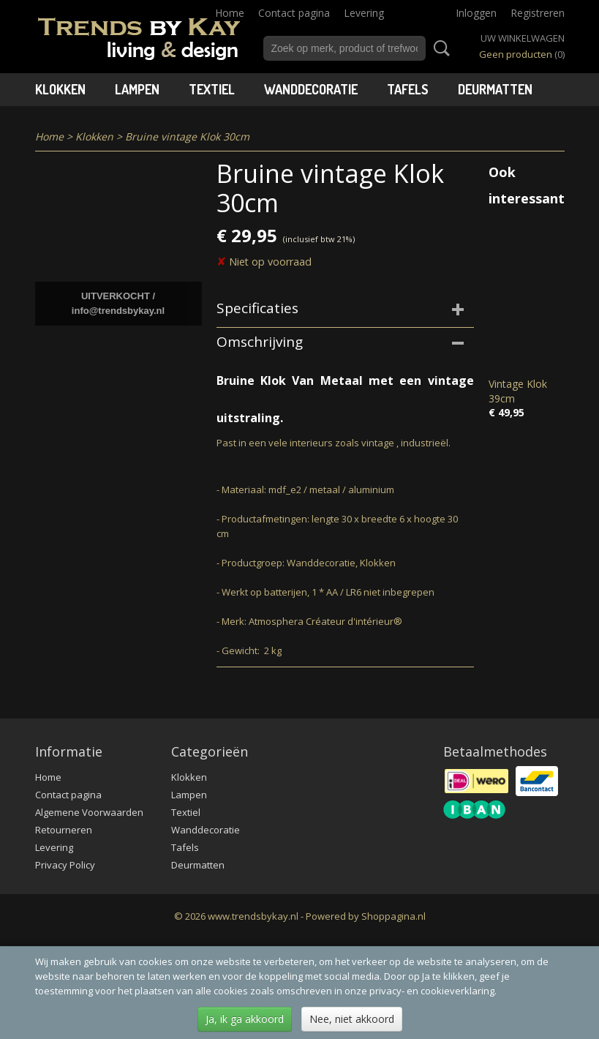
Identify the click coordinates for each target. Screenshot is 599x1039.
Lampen (137, 89)
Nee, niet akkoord (351, 1019)
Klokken (60, 89)
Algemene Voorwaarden (89, 812)
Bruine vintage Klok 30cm (187, 136)
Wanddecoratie (311, 89)
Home (229, 13)
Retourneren (63, 829)
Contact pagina (294, 13)
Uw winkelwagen (523, 38)
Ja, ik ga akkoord (245, 1019)
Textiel (212, 89)
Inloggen (476, 13)
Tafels (408, 89)
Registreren (538, 13)
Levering (364, 13)
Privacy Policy (65, 864)
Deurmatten (495, 89)
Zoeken (439, 48)
